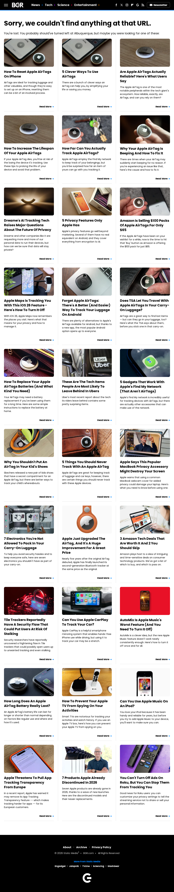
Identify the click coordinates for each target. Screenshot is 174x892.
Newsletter (158, 5)
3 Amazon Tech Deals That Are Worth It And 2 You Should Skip (142, 543)
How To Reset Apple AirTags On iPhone (27, 74)
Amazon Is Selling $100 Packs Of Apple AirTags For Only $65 (144, 225)
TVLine (86, 866)
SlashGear (113, 866)
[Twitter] (121, 5)
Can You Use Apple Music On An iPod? (144, 703)
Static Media (71, 853)
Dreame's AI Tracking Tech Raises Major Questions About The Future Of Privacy (27, 225)
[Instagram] (127, 5)
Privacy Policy (101, 847)
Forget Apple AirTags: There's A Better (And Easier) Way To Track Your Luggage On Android (86, 307)
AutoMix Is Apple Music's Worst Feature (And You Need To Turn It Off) (141, 624)
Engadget (60, 866)
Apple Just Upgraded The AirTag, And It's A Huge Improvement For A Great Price (83, 545)
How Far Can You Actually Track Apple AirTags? (84, 150)
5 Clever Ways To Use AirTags (80, 74)
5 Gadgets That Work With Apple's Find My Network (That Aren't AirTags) (142, 386)
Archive (81, 847)
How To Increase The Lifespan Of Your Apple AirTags (29, 150)
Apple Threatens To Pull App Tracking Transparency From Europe (28, 782)
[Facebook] (116, 5)
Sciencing (98, 866)
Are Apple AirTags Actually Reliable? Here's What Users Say (143, 76)
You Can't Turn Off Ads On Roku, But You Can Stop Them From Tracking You (144, 782)
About (67, 847)
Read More (45, 106)
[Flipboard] (132, 5)
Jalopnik (74, 866)
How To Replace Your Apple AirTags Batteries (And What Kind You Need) (28, 386)
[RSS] (143, 5)
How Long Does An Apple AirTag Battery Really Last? (27, 703)
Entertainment (85, 5)
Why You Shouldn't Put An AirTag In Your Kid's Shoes (26, 464)
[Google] (137, 5)
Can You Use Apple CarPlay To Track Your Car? (85, 622)
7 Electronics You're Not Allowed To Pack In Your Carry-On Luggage (24, 543)
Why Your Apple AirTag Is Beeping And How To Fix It (141, 150)
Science (63, 5)
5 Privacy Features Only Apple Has (82, 222)
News (35, 5)
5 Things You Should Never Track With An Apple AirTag (85, 464)
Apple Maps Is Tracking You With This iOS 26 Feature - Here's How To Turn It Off (27, 305)
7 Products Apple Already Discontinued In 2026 (83, 780)
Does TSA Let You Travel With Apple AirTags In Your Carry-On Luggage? (144, 305)
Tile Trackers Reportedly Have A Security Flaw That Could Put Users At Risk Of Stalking (26, 627)
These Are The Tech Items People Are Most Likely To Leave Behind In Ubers (83, 386)
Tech (48, 5)
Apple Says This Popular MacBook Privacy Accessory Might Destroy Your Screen (144, 466)
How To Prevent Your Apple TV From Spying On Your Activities (85, 706)
